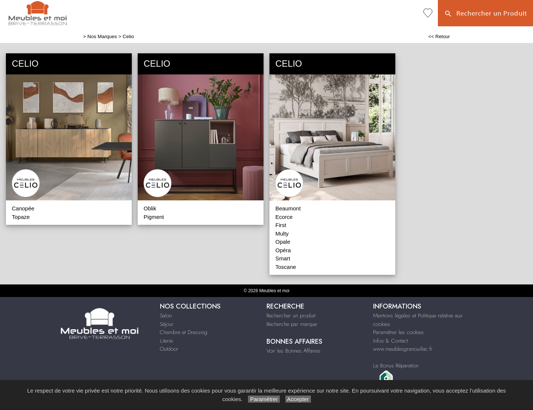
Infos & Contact (390, 341)
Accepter (298, 399)
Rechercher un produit (290, 315)
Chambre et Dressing (183, 332)
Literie (166, 341)
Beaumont (288, 208)
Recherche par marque (291, 324)
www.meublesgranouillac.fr (403, 349)
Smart (282, 258)
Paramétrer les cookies (398, 332)
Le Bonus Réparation (396, 365)
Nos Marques (102, 36)
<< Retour (439, 36)
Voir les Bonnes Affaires (293, 351)
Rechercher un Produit (485, 14)
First (280, 225)
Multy (282, 233)
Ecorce (284, 217)
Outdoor (169, 349)
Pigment (154, 217)
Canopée (23, 208)
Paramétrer (263, 399)
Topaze (21, 217)
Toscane (285, 267)
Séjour (167, 324)
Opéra (283, 250)
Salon (166, 315)
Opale (282, 242)
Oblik (150, 208)
